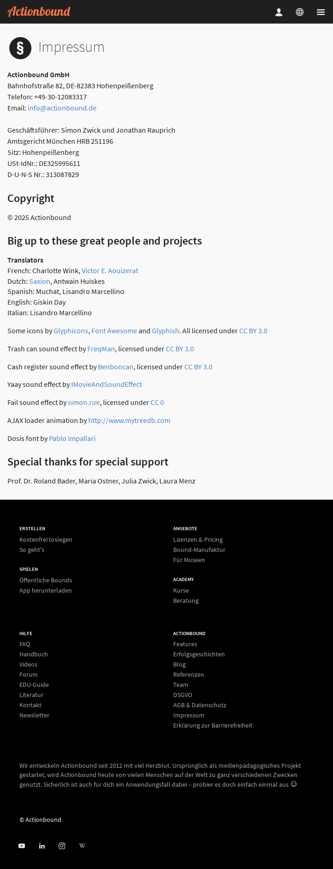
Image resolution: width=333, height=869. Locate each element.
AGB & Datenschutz (199, 705)
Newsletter (34, 715)
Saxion (39, 281)
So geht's (31, 549)
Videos (28, 664)
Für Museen (189, 559)
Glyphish (165, 330)
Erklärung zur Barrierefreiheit (213, 725)
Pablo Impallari (72, 438)
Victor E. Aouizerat (110, 270)
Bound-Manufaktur (199, 549)
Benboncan (115, 366)
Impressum (189, 715)
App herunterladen (45, 590)
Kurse (181, 590)
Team (180, 684)
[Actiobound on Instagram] (61, 846)
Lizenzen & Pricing (198, 540)
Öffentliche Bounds (45, 580)
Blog (179, 664)
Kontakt (30, 705)
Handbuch (33, 654)
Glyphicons (71, 330)
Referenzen (188, 674)
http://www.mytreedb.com (129, 420)
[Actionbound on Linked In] (41, 846)
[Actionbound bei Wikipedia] (82, 846)
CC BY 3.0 (253, 330)
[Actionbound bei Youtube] (21, 846)
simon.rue (84, 402)
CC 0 (157, 402)
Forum (28, 674)
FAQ (24, 644)
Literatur (31, 695)
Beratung (186, 600)
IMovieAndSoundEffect (106, 384)
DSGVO (182, 695)
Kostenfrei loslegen (46, 540)
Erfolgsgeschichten (199, 654)
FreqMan (101, 348)
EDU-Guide (34, 684)
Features (185, 644)
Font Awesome (114, 330)
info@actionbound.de (62, 107)
